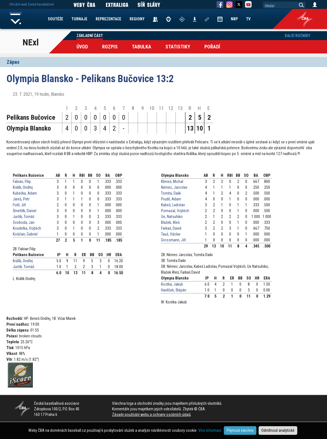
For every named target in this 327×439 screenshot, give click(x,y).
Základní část (89, 35)
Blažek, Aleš (170, 222)
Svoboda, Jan (23, 222)
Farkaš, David (171, 228)
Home (16, 19)
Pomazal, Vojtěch (175, 211)
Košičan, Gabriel (25, 234)
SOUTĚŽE (55, 19)
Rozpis (110, 47)
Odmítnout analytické (277, 430)
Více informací (209, 430)
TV (248, 19)
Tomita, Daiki (171, 193)
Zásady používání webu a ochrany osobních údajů (151, 414)
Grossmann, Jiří (173, 240)
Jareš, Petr (21, 199)
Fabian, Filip (22, 181)
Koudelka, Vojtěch (27, 228)
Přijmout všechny (240, 430)
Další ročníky (297, 35)
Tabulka (141, 47)
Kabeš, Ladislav (173, 205)
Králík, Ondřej (23, 187)
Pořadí (212, 47)
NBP (234, 19)
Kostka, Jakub (172, 284)
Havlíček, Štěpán (173, 290)
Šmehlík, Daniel (24, 211)
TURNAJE (79, 19)
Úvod (82, 47)
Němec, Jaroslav (174, 187)
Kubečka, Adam (25, 193)
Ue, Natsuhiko (172, 216)
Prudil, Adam (171, 199)
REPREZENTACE (108, 19)
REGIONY (137, 19)
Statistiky (177, 47)
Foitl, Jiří (19, 205)
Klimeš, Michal (172, 181)
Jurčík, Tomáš (23, 216)
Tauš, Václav (170, 234)
